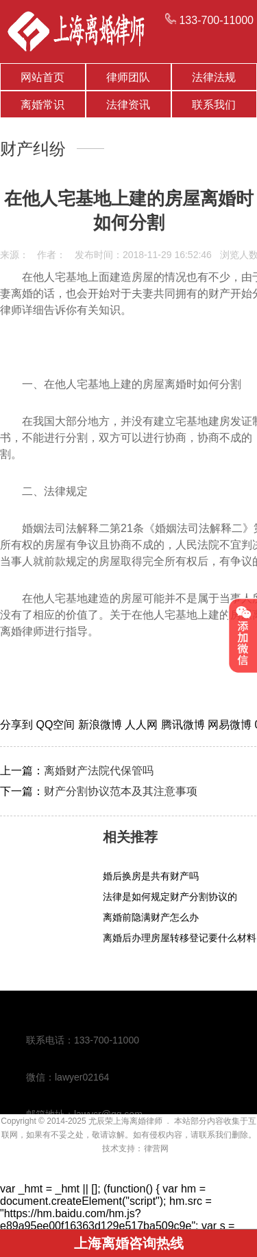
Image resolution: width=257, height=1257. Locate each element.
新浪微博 (101, 724)
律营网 (156, 1148)
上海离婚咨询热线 (129, 1243)
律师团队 (128, 77)
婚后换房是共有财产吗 (151, 875)
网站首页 (42, 77)
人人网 (142, 724)
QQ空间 (56, 724)
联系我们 (214, 105)
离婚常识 (42, 105)
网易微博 (231, 724)
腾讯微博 (184, 724)
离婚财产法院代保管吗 (99, 770)
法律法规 (214, 77)
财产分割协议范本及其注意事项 (120, 791)
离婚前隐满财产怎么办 (151, 917)
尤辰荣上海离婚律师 (125, 1121)
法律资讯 (128, 105)
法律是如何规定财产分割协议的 (170, 896)
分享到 (18, 724)
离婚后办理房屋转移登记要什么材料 (179, 937)
